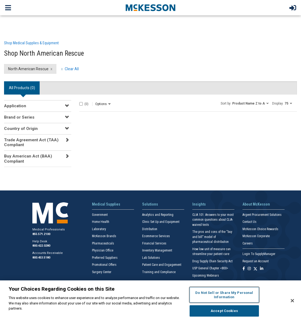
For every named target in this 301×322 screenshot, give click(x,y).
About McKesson (256, 204)
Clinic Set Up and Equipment (160, 222)
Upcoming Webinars (205, 275)
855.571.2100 (41, 234)
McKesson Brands (104, 236)
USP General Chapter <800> (210, 268)
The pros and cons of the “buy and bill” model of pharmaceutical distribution (212, 237)
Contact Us (249, 222)
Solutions (150, 204)
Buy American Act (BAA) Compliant (28, 158)
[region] (150, 301)
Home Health (100, 222)
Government (100, 215)
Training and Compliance (159, 272)
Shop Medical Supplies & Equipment (31, 43)
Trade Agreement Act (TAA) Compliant (31, 142)
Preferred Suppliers (105, 258)
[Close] (292, 301)
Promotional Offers (104, 265)
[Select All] (81, 104)
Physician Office (102, 250)
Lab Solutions (151, 258)
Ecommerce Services (156, 236)
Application (15, 105)
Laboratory (99, 229)
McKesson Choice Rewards (260, 229)
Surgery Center (101, 272)
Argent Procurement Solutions (262, 215)
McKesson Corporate (256, 236)
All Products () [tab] (22, 88)
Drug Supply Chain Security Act (212, 261)
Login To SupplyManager (258, 254)
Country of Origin (21, 128)
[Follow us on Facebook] (243, 268)
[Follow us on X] (255, 268)
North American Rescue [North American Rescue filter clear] (28, 69)
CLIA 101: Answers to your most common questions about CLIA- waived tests (213, 220)
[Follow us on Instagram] (249, 268)
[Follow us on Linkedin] (261, 268)
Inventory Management (157, 250)
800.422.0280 (41, 245)
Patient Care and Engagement (161, 265)
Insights (199, 204)
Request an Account (255, 261)
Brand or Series (19, 117)
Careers (247, 243)
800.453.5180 (41, 257)
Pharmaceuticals (103, 243)
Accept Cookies (224, 311)
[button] (245, 103)
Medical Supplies (106, 204)
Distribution (149, 229)
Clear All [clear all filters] (72, 69)
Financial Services (154, 243)
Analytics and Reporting (157, 215)
